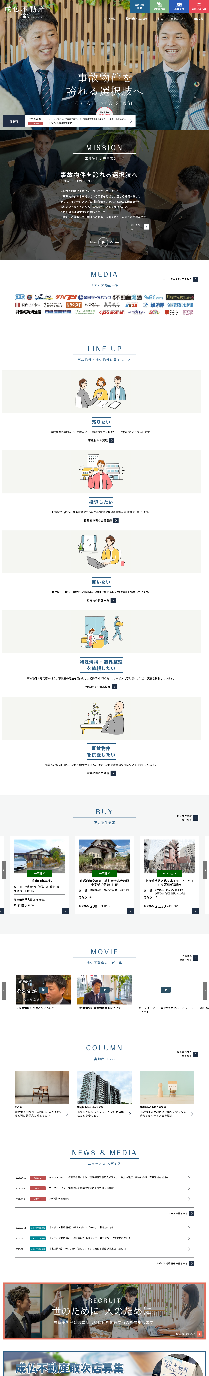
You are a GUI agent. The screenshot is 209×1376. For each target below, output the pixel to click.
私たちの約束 (110, 18)
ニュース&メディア (92, 1338)
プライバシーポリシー (52, 1346)
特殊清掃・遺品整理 (136, 18)
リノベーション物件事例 (23, 1338)
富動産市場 (159, 9)
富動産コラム (178, 18)
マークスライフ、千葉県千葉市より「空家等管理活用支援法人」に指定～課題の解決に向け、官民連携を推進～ (84, 121)
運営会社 (198, 18)
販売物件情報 (190, 1314)
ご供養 (159, 18)
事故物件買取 (139, 6)
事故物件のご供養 (165, 1314)
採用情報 (179, 9)
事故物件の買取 (106, 1314)
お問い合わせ (199, 9)
